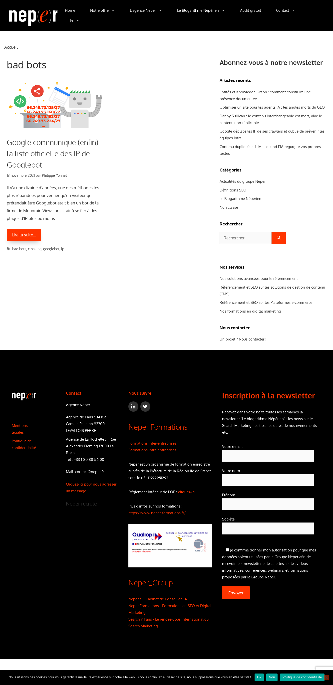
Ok (259, 677)
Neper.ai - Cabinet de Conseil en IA (157, 599)
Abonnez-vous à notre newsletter (271, 62)
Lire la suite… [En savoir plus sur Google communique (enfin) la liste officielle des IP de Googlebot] (24, 234)
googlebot (51, 249)
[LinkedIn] (133, 406)
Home (70, 10)
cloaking (34, 249)
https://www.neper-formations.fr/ (157, 513)
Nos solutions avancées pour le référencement (259, 278)
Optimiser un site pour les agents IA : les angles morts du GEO (272, 107)
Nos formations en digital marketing (250, 311)
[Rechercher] (279, 238)
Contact (289, 10)
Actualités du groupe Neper (243, 181)
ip (62, 249)
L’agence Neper (150, 10)
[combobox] (246, 238)
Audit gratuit (250, 10)
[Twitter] (145, 406)
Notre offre (106, 10)
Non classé (229, 207)
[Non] (326, 677)
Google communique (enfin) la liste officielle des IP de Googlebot (52, 153)
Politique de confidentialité (302, 677)
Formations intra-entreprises (152, 450)
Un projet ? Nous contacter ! (243, 339)
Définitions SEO (233, 190)
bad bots (19, 249)
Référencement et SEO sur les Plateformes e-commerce (266, 302)
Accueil (11, 47)
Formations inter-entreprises (152, 443)
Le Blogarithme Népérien (205, 10)
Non (272, 677)
